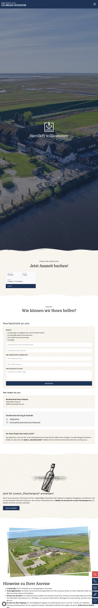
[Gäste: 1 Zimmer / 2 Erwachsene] (45, 274)
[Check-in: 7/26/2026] (13, 274)
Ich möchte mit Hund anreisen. (18, 327)
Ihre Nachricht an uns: (14, 358)
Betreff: (9, 319)
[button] (95, 4)
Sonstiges (11, 329)
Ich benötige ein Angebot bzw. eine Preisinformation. (26, 322)
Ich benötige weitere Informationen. (20, 325)
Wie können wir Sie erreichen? (17, 344)
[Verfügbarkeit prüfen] (59, 274)
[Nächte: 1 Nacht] (28, 274)
